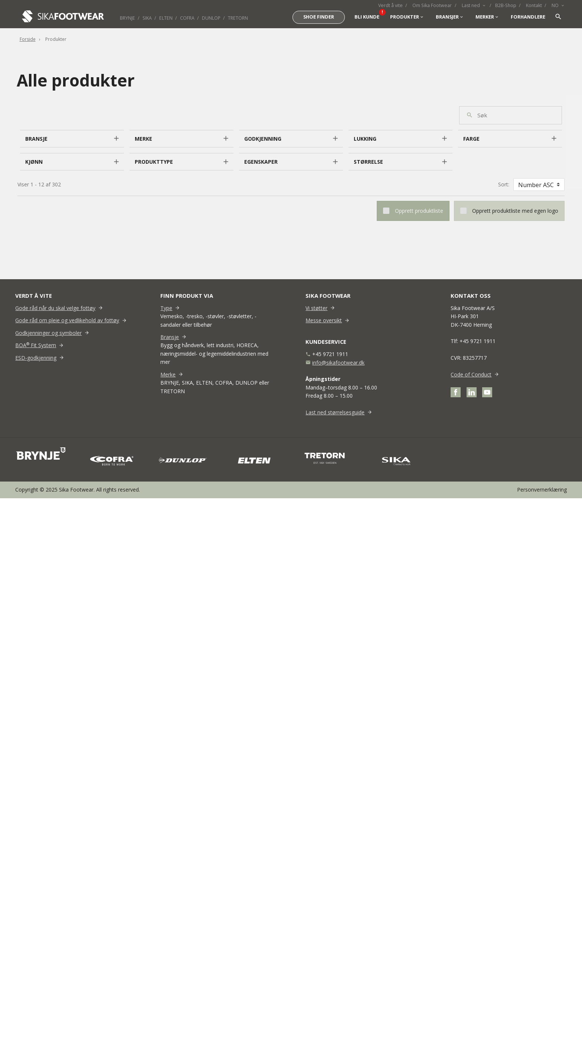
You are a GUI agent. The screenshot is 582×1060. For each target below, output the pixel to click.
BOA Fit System (35, 345)
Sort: (503, 184)
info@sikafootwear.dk (338, 362)
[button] (72, 139)
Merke (168, 374)
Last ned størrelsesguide (334, 412)
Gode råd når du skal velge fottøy (55, 308)
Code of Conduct (471, 374)
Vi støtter (316, 308)
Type (166, 308)
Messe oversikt (323, 320)
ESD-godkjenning (35, 357)
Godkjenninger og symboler (48, 332)
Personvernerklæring (542, 489)
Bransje (169, 336)
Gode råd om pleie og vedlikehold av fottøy (67, 320)
